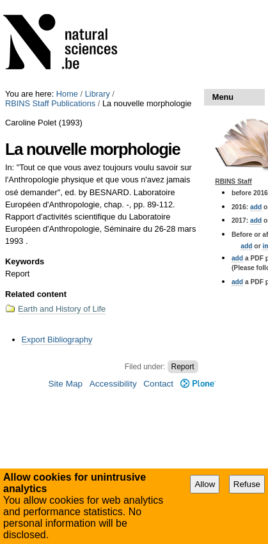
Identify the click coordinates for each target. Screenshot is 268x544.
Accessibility (113, 383)
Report (182, 366)
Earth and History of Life (62, 309)
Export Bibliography (57, 339)
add (256, 207)
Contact (158, 383)
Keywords (24, 261)
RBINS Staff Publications (50, 103)
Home (67, 94)
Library (97, 94)
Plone (198, 383)
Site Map (65, 383)
